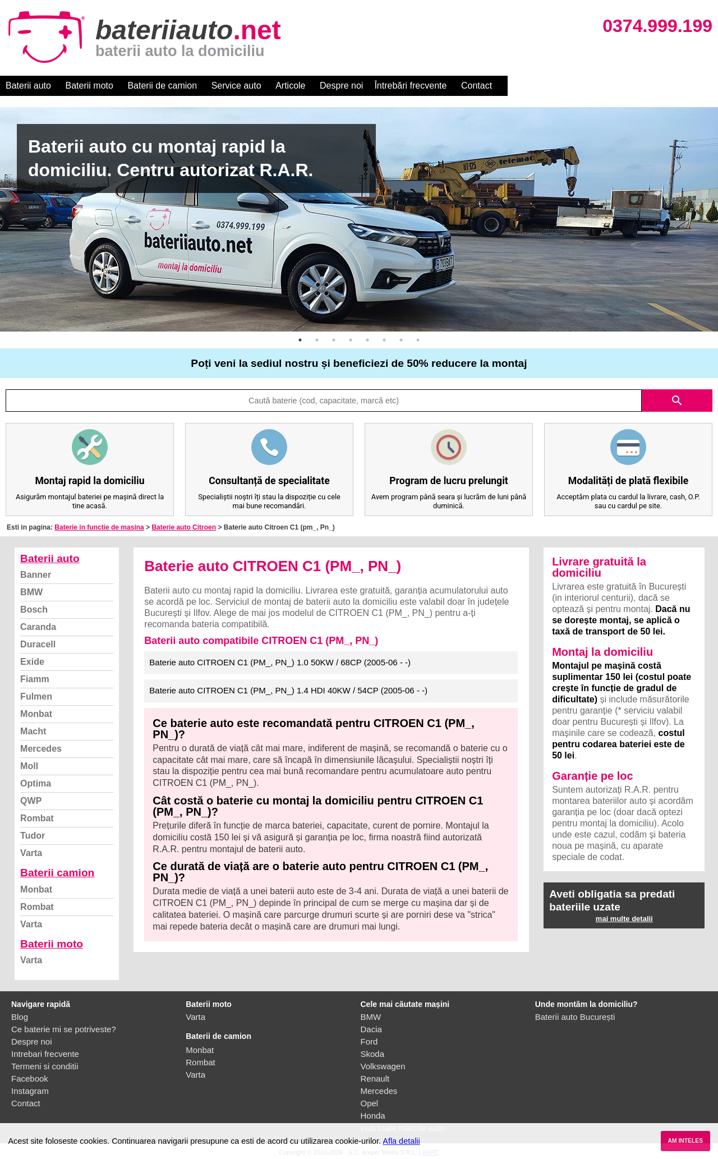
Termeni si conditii (44, 1066)
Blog (19, 1017)
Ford (369, 1041)
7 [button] (401, 340)
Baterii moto (89, 85)
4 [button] (350, 340)
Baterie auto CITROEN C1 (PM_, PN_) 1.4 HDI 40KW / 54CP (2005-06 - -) (288, 690)
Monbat (36, 714)
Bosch (34, 609)
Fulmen (36, 696)
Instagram (30, 1091)
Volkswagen (383, 1066)
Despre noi (341, 85)
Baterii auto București (575, 1017)
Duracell (38, 644)
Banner (35, 575)
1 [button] (300, 340)
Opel (370, 1103)
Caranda (38, 627)
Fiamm (34, 679)
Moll (29, 766)
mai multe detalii (624, 918)
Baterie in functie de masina (99, 527)
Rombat (37, 818)
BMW (31, 592)
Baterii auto (28, 85)
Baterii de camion (162, 85)
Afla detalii (401, 1141)
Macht (33, 731)
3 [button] (333, 340)
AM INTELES (685, 1141)
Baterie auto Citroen (183, 527)
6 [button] (384, 340)
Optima (35, 783)
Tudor (32, 835)
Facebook (29, 1078)
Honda (373, 1115)
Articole (290, 85)
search (677, 400)
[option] (359, 219)
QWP (31, 801)
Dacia (371, 1029)
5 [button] (367, 340)
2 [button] (317, 340)
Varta (31, 853)
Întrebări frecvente (410, 85)
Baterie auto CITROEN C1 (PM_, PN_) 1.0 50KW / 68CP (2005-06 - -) (280, 662)
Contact (476, 85)
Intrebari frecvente (45, 1054)
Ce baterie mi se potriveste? (63, 1029)
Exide (32, 661)
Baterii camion (57, 872)
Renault (375, 1078)
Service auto (236, 85)
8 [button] (418, 340)
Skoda (373, 1054)
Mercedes (41, 748)
